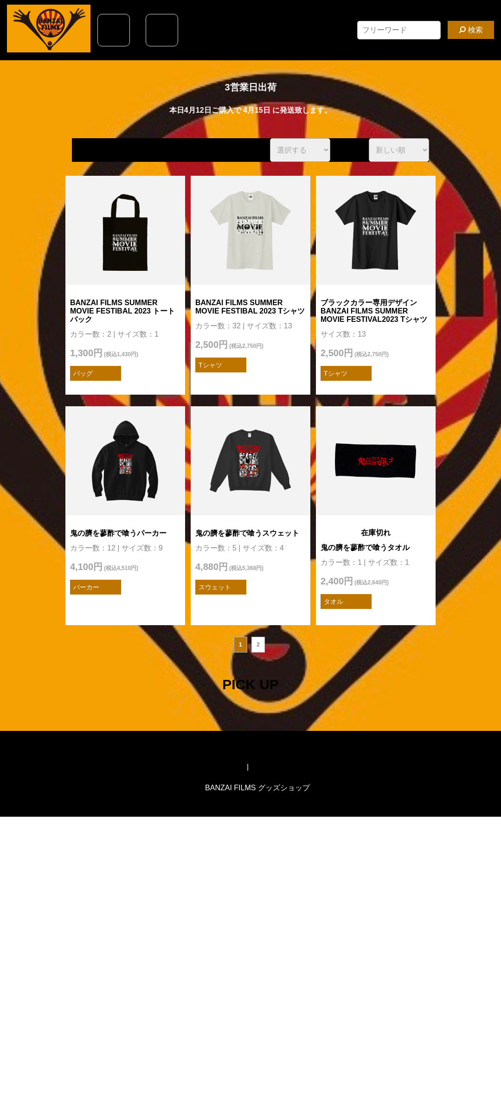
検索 (470, 30)
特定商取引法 (222, 767)
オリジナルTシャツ (283, 767)
